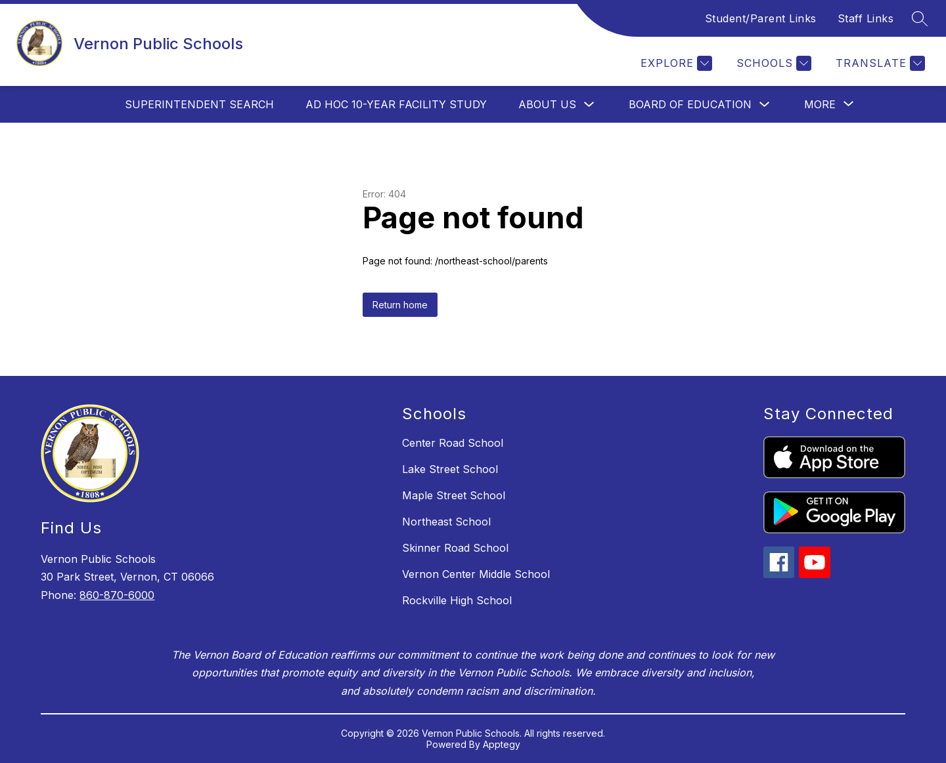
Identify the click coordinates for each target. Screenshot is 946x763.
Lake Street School (450, 469)
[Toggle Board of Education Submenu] (765, 104)
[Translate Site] (878, 63)
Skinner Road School (455, 547)
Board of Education (690, 104)
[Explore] (674, 63)
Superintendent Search (199, 104)
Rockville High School (457, 600)
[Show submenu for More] (820, 104)
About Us (547, 104)
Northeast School (446, 521)
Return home (400, 304)
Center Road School (452, 442)
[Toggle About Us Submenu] (589, 104)
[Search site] (920, 18)
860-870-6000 (116, 595)
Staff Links (866, 18)
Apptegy (501, 744)
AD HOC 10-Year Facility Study (396, 104)
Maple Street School (453, 495)
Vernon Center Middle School (476, 574)
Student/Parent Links (761, 18)
